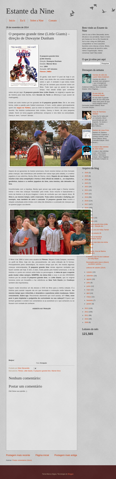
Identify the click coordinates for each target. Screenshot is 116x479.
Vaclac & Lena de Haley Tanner (97, 230)
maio (89, 290)
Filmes (20, 371)
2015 (87, 211)
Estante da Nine (30, 11)
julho (89, 283)
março (89, 297)
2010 (87, 319)
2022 (87, 187)
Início (12, 20)
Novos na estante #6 (93, 233)
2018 (87, 201)
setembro (90, 276)
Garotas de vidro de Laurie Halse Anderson (101, 76)
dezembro (90, 218)
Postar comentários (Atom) (22, 460)
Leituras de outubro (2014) (95, 268)
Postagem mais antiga (65, 455)
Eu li (22, 20)
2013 (87, 308)
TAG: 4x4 (89, 248)
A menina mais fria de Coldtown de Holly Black (97, 258)
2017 (87, 204)
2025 (87, 176)
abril (88, 293)
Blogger (70, 474)
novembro (90, 221)
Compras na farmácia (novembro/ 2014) (94, 238)
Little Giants (28, 371)
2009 (87, 322)
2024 (87, 180)
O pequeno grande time (42, 371)
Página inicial (42, 455)
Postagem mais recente (18, 455)
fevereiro (90, 300)
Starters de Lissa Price (101, 130)
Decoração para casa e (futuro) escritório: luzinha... (97, 263)
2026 (87, 173)
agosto (89, 279)
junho (89, 286)
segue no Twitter (23, 108)
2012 (87, 312)
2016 (87, 208)
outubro (90, 272)
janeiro (89, 304)
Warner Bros (56, 371)
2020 (87, 194)
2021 (87, 190)
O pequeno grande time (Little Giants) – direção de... (97, 225)
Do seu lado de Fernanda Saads (99, 94)
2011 (87, 315)
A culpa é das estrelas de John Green (101, 148)
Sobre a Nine (36, 20)
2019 (87, 197)
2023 (87, 183)
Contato (53, 20)
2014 (87, 215)
